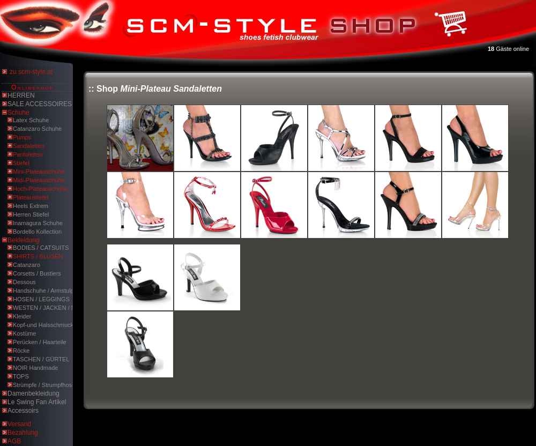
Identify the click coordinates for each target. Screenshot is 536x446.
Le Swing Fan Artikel (37, 402)
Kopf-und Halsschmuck (43, 325)
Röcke (21, 350)
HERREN (21, 95)
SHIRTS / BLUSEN (38, 256)
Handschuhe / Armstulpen (46, 290)
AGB (14, 441)
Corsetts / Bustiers (37, 273)
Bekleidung (23, 240)
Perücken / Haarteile (39, 342)
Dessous (24, 282)
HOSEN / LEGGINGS (41, 299)
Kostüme (24, 333)
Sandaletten (28, 146)
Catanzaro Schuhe (37, 128)
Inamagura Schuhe (38, 223)
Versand (19, 424)
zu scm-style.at (31, 72)
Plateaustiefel (30, 197)
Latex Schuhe (31, 120)
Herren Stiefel (31, 214)
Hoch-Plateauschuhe (40, 188)
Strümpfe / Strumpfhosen (45, 385)
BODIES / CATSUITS (41, 247)
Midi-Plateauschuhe (39, 180)
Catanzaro (26, 265)
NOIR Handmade (35, 368)
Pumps (22, 137)
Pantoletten (28, 154)
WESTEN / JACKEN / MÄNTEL (54, 307)
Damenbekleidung (33, 393)
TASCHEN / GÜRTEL (41, 359)
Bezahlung (23, 432)
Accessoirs (23, 410)
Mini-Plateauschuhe (39, 171)
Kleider (22, 316)
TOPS (21, 376)
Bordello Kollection (37, 231)
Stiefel (21, 163)
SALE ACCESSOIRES (40, 104)
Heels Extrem (30, 206)
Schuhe (18, 112)
